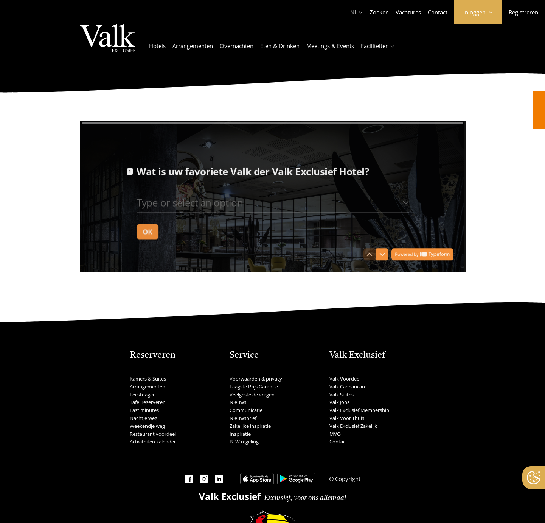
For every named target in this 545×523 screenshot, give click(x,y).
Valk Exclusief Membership (359, 410)
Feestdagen (143, 394)
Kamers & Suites (148, 378)
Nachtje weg (143, 418)
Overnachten (236, 46)
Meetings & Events (330, 46)
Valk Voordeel (344, 378)
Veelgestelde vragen (252, 394)
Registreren (523, 12)
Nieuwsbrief (243, 418)
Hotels (157, 46)
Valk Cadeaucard (348, 386)
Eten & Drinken (280, 46)
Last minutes (144, 410)
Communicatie (246, 410)
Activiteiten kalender (153, 441)
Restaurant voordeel (153, 434)
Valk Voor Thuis (346, 418)
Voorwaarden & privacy (256, 378)
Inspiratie (240, 434)
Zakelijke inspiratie (250, 426)
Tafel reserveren (148, 402)
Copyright (347, 478)
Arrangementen (192, 46)
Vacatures (408, 12)
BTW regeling (244, 441)
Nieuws (238, 402)
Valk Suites (341, 394)
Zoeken (379, 12)
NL (353, 12)
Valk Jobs (339, 402)
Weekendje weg (147, 426)
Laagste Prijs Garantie (254, 386)
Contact (437, 12)
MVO (335, 434)
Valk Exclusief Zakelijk (353, 426)
